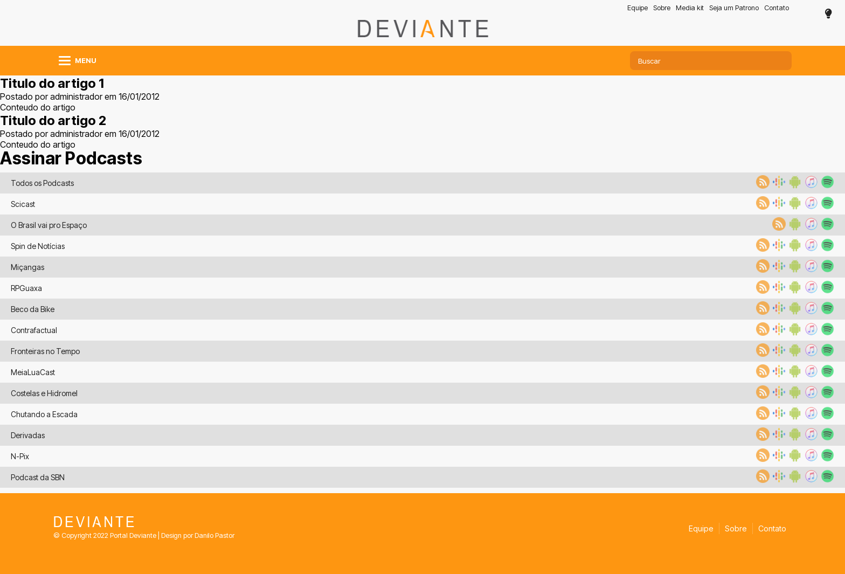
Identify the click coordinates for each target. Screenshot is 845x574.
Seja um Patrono (734, 8)
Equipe (637, 8)
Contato (776, 8)
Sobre (661, 8)
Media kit (690, 8)
